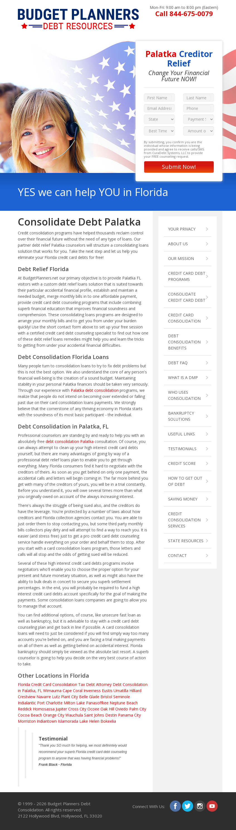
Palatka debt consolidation (95, 390)
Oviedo (121, 709)
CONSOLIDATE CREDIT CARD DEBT (186, 297)
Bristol (106, 696)
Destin (111, 715)
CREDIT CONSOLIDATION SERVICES (184, 520)
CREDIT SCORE (182, 463)
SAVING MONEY (182, 499)
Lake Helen (89, 721)
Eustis (107, 690)
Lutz (56, 696)
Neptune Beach (124, 702)
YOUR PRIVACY (181, 229)
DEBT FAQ (178, 362)
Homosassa (44, 709)
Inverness (92, 690)
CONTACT (177, 555)
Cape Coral (72, 690)
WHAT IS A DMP (183, 377)
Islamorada (68, 721)
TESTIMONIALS (182, 448)
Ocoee (93, 709)
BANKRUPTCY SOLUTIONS (181, 416)
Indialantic (27, 702)
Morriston (27, 721)
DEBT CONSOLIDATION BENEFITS (184, 342)
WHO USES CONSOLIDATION (184, 395)
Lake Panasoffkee (92, 702)
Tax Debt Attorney (95, 684)
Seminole (121, 696)
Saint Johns (94, 715)
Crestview (26, 696)
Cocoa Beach (30, 715)
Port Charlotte (50, 702)
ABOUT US (178, 243)
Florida (24, 684)
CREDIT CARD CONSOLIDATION (184, 318)
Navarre (43, 696)
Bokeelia (108, 721)
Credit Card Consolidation (54, 684)
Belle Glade (89, 696)
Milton (69, 702)
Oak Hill (107, 709)
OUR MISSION (181, 258)
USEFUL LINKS (181, 434)
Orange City (53, 715)
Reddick (25, 709)
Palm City (137, 709)
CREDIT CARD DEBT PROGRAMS (186, 276)
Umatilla (121, 690)
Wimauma (52, 690)
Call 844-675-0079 (184, 13)
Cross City (77, 709)
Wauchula (74, 715)
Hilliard (135, 690)
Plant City (69, 696)
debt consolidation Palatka (70, 441)
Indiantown (47, 721)
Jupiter (61, 709)
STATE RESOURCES (185, 540)
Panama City (129, 715)
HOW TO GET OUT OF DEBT (185, 481)
